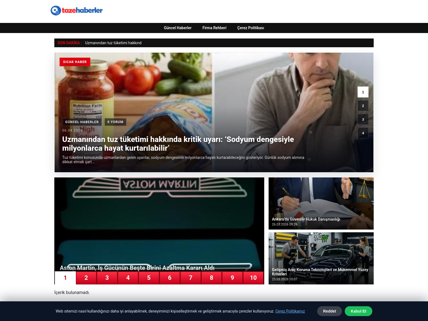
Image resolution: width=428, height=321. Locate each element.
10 (253, 277)
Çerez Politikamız (290, 311)
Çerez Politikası (250, 28)
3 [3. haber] (363, 119)
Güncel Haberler (177, 28)
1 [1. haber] (363, 92)
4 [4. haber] (363, 133)
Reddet (329, 311)
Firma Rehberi (215, 28)
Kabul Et (358, 311)
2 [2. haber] (363, 106)
